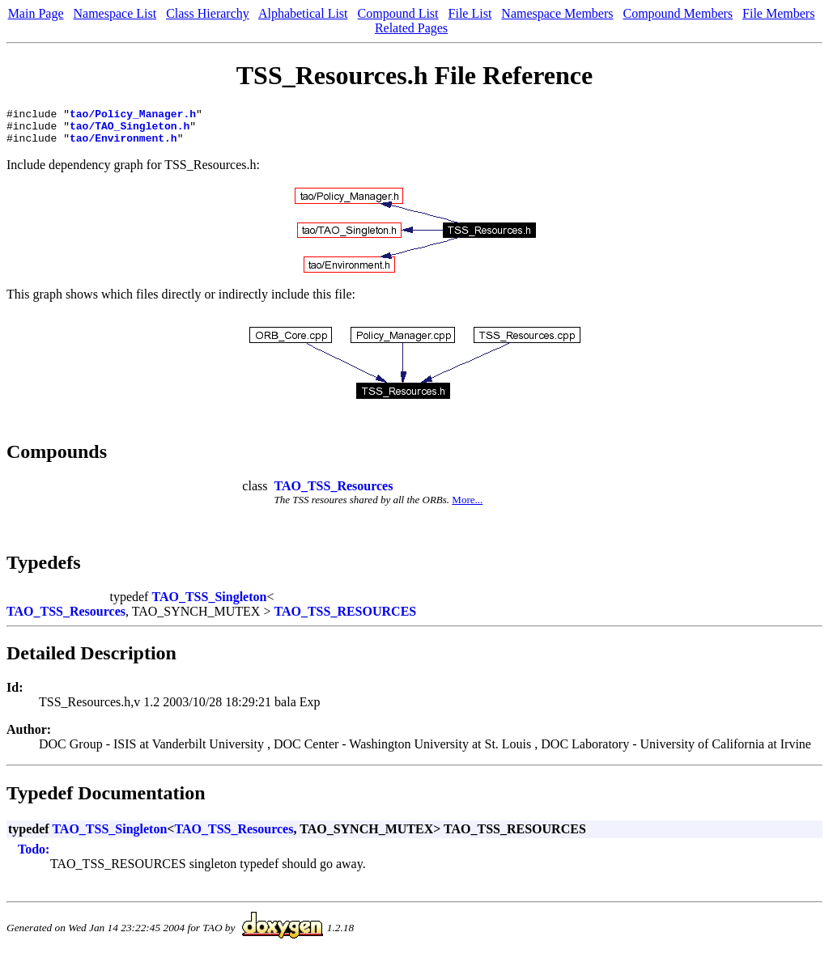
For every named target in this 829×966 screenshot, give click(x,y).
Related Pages (411, 28)
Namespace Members (557, 13)
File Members (778, 13)
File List (470, 13)
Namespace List (115, 13)
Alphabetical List (303, 13)
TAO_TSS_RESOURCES (345, 618)
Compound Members (678, 13)
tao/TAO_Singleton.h (129, 130)
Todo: (33, 856)
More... (467, 507)
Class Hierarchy (207, 13)
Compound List (398, 13)
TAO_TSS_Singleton (208, 604)
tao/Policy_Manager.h (133, 115)
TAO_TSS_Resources (333, 493)
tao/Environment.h (123, 145)
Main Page (36, 13)
